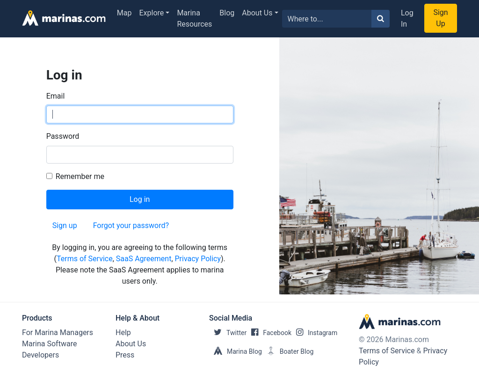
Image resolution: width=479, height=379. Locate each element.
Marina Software (49, 343)
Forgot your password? (131, 225)
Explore (151, 12)
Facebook (269, 332)
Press (125, 354)
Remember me (80, 176)
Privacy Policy (198, 258)
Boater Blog (288, 351)
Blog (226, 12)
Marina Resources (194, 18)
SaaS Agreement (144, 258)
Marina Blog (235, 351)
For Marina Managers (57, 332)
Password (63, 136)
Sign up (64, 225)
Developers (40, 354)
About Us (257, 12)
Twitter (228, 332)
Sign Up (440, 18)
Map (124, 12)
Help (123, 332)
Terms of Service (85, 258)
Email (55, 96)
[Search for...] (327, 19)
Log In (407, 18)
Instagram (314, 332)
